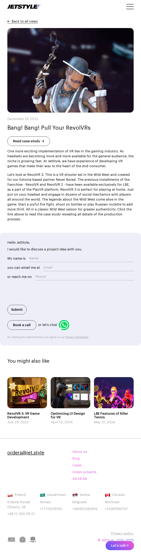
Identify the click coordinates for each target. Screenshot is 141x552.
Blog (76, 458)
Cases (77, 465)
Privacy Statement (77, 337)
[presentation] (35, 294)
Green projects (84, 472)
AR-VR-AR (79, 479)
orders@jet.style (25, 452)
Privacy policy (122, 533)
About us (79, 451)
